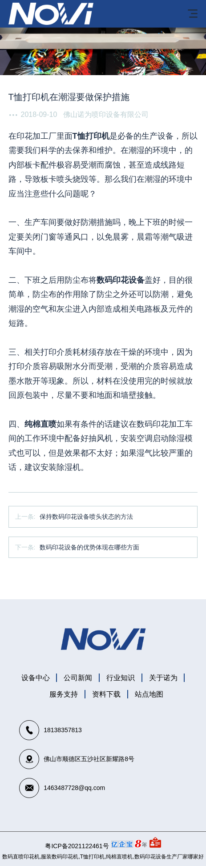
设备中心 (35, 678)
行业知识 (120, 678)
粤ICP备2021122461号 (77, 846)
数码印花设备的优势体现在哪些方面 (89, 547)
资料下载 (106, 694)
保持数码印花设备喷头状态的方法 (86, 516)
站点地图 (149, 694)
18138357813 (63, 730)
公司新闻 (78, 678)
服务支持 (63, 694)
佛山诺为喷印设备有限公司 (106, 114)
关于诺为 (163, 678)
